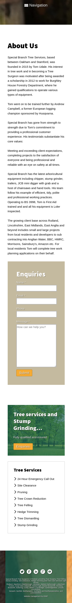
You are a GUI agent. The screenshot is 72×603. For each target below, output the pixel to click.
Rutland (10, 584)
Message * (23, 321)
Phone (20, 308)
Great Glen (19, 586)
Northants (37, 591)
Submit (24, 373)
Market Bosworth (48, 586)
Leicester (36, 584)
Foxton (11, 586)
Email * (21, 295)
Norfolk (19, 591)
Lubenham (61, 584)
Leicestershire (35, 593)
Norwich (12, 591)
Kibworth (28, 586)
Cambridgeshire (51, 588)
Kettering (19, 588)
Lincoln (61, 588)
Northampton (28, 591)
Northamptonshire (52, 591)
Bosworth (11, 588)
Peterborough (27, 584)
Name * (21, 282)
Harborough (36, 586)
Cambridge (40, 588)
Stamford (17, 584)
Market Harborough (48, 584)
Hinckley (59, 586)
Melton (32, 588)
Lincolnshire (35, 589)
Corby (26, 588)
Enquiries (23, 446)
